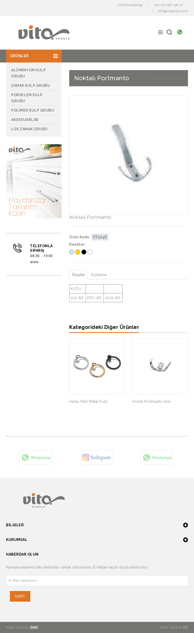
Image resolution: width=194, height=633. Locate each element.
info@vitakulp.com (173, 11)
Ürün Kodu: (79, 237)
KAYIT (20, 596)
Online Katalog (130, 5)
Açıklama (99, 275)
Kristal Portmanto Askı (151, 401)
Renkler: (77, 244)
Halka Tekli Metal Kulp (88, 401)
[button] (34, 56)
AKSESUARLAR (167, 78)
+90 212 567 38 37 (168, 5)
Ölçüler (78, 275)
